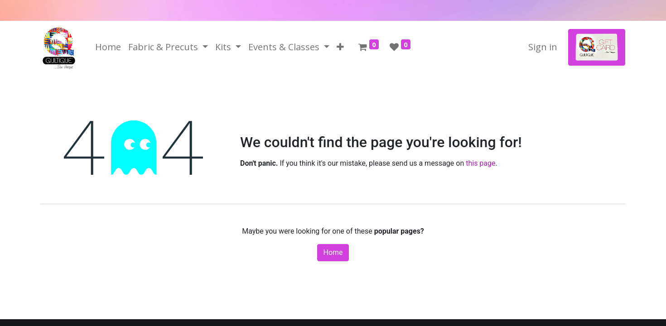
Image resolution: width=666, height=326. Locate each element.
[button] (340, 47)
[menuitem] (108, 47)
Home (333, 252)
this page (480, 163)
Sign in (542, 47)
